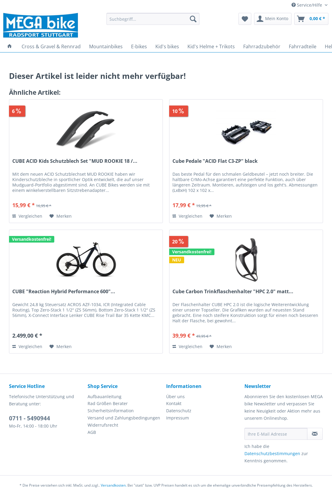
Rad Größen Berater (108, 403)
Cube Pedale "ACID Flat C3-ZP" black (215, 161)
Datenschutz (178, 410)
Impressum (177, 418)
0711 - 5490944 (29, 418)
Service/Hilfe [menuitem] (307, 5)
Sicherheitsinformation (111, 410)
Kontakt (173, 403)
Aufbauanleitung (104, 396)
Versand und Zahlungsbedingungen (124, 418)
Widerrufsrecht (103, 425)
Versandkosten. (114, 485)
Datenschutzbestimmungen (272, 453)
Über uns (175, 396)
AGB (92, 432)
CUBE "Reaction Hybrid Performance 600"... (63, 291)
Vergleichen (27, 216)
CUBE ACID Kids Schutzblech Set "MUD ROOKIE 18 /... (74, 161)
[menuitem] (152, 22)
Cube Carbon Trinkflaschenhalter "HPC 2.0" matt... (232, 291)
